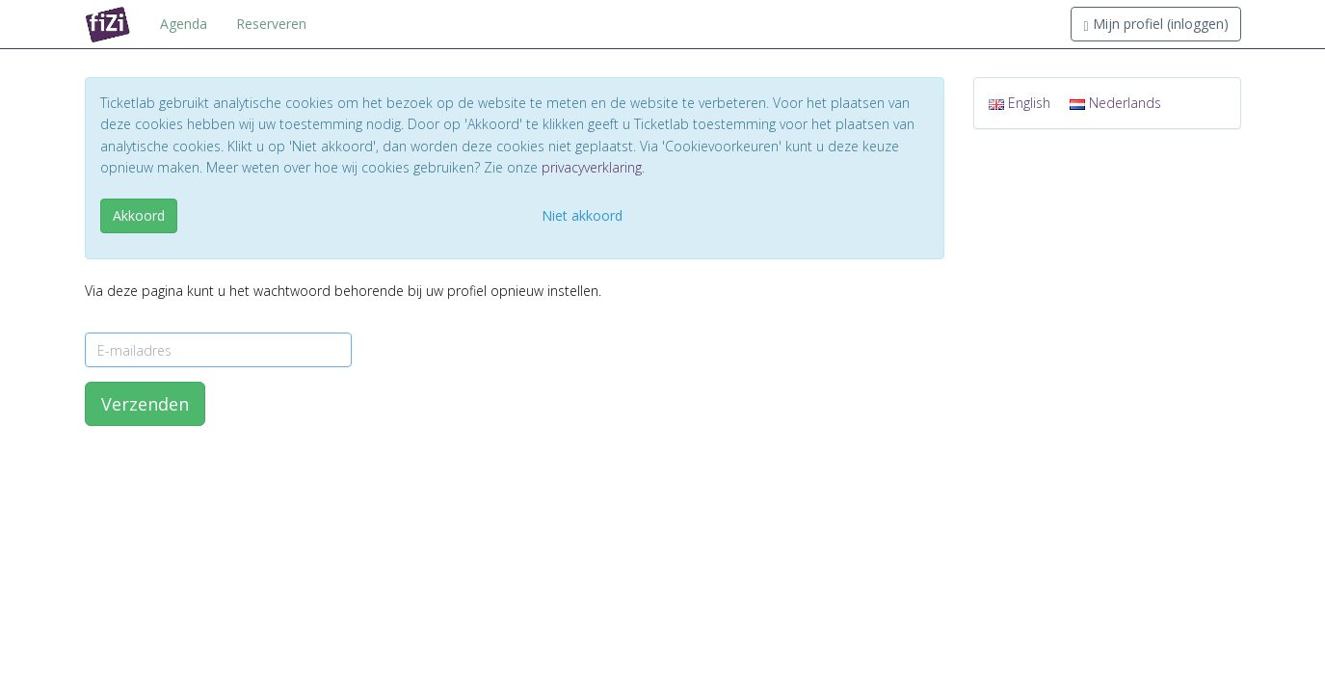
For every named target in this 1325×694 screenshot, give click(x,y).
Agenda (183, 23)
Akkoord (139, 215)
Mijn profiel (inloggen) (1155, 23)
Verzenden (145, 403)
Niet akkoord (582, 215)
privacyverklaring (592, 167)
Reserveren (271, 23)
